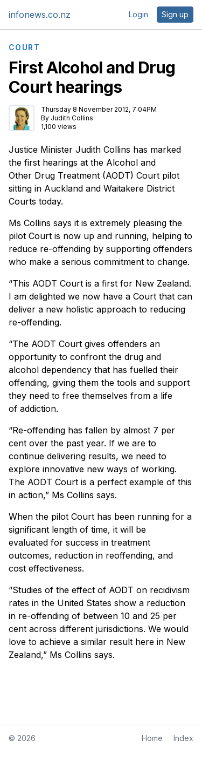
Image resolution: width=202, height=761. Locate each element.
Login (138, 14)
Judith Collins (72, 118)
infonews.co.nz (40, 14)
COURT (24, 47)
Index (183, 738)
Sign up (175, 14)
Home (152, 738)
